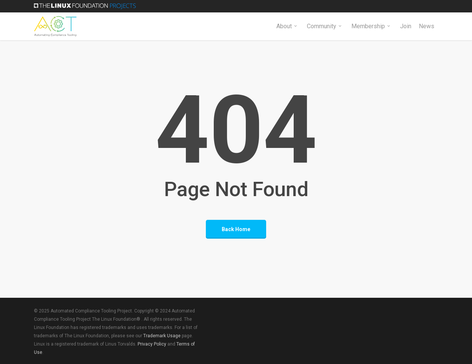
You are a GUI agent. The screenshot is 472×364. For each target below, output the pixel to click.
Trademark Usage (162, 335)
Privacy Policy (152, 344)
